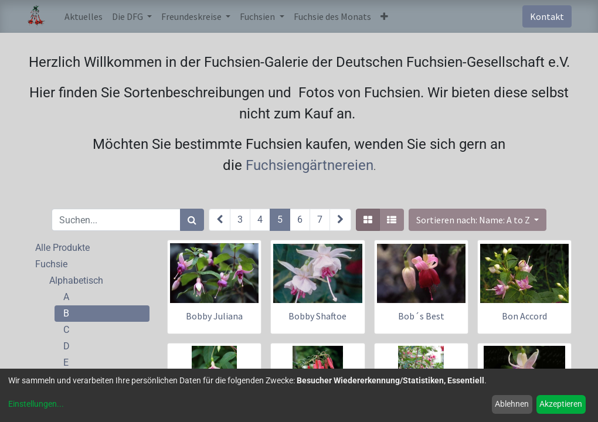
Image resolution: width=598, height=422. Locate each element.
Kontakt (547, 16)
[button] (384, 16)
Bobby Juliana (214, 316)
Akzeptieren (560, 404)
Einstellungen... (36, 404)
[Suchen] (192, 220)
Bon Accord (524, 316)
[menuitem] (83, 16)
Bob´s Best (421, 316)
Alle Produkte (62, 247)
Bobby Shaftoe (317, 316)
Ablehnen (512, 404)
